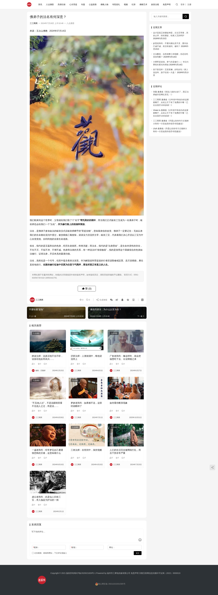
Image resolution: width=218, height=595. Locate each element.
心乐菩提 (73, 4)
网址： (112, 547)
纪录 (134, 4)
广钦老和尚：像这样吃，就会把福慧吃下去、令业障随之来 (125, 357)
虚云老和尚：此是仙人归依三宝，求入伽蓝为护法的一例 (46, 498)
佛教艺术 (143, 4)
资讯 (40, 4)
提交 (137, 553)
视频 (126, 4)
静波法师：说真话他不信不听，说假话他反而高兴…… (47, 357)
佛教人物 (104, 4)
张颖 (155, 92)
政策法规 (155, 4)
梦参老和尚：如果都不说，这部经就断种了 (86, 404)
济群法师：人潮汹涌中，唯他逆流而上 (86, 357)
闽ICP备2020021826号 (84, 573)
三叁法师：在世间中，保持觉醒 (86, 450)
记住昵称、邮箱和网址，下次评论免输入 (49, 553)
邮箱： (74, 547)
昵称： (36, 547)
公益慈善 (93, 4)
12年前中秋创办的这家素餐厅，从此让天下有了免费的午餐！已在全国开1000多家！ (171, 102)
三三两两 (34, 23)
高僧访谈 (61, 4)
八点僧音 (50, 4)
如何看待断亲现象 (118, 403)
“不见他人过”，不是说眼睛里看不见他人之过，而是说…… (47, 404)
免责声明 (167, 4)
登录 (182, 4)
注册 (189, 4)
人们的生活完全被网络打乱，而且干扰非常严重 (125, 451)
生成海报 (101, 299)
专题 (83, 4)
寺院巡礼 (116, 4)
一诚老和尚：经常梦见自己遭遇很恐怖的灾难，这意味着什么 (47, 451)
